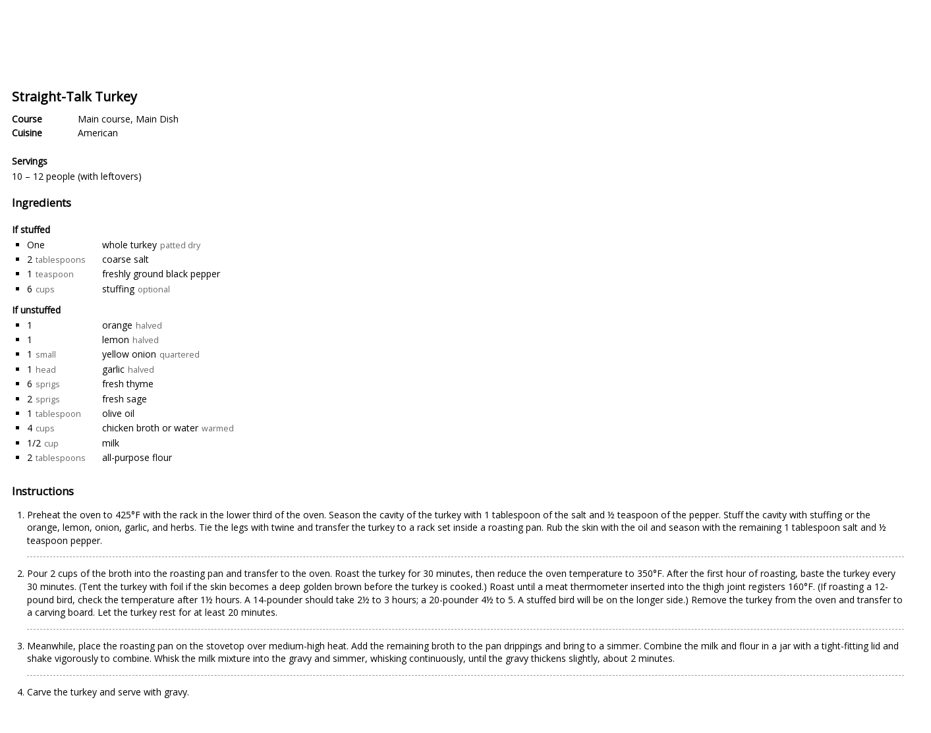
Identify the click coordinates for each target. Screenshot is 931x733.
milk (110, 443)
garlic (113, 369)
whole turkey (129, 244)
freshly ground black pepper (161, 273)
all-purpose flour (137, 457)
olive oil (118, 413)
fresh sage (124, 399)
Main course (104, 119)
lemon (115, 339)
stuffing (118, 289)
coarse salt (125, 259)
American (98, 132)
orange (117, 325)
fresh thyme (128, 383)
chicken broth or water (150, 427)
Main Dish (157, 119)
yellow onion (129, 354)
